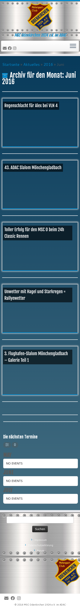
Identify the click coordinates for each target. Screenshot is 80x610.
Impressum (40, 540)
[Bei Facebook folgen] (10, 48)
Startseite (10, 64)
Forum (40, 550)
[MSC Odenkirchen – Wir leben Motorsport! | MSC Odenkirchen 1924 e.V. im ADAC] (40, 17)
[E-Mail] (5, 48)
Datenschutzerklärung (40, 545)
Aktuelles (31, 64)
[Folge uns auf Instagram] (15, 48)
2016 (48, 64)
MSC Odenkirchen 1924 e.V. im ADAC (45, 604)
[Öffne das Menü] (73, 46)
